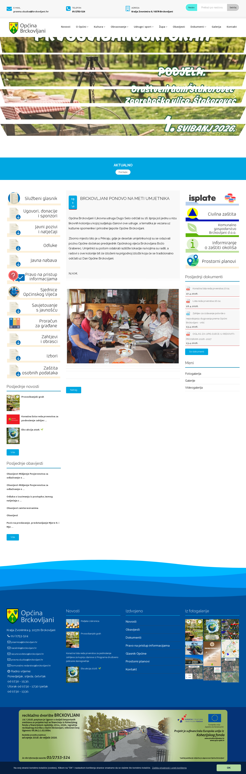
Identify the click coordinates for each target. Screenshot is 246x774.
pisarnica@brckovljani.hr (24, 642)
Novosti (65, 26)
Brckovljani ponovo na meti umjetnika (125, 198)
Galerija (216, 26)
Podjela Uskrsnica (90, 621)
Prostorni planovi (138, 661)
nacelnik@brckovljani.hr (24, 648)
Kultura (99, 26)
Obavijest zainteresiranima (22, 508)
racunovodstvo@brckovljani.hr (27, 653)
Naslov (191, 7)
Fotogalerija (193, 373)
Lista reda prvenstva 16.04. (203, 303)
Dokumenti (198, 26)
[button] (169, 768)
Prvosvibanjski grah (32, 397)
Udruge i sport (144, 26)
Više (13, 452)
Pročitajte (123, 172)
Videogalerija (194, 387)
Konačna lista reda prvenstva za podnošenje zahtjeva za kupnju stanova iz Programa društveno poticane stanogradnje (92, 657)
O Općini (82, 26)
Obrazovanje (119, 26)
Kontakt (232, 26)
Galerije (190, 380)
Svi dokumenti (196, 351)
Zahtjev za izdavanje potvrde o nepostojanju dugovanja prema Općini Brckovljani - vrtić (206, 319)
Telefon (76, 8)
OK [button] (229, 767)
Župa (163, 26)
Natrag (73, 390)
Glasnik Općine (136, 653)
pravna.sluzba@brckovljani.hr (31, 11)
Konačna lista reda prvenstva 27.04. (208, 290)
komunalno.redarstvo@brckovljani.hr (31, 665)
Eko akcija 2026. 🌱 (32, 429)
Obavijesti (179, 26)
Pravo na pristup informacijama (148, 645)
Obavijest (12, 515)
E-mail (17, 8)
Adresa (135, 8)
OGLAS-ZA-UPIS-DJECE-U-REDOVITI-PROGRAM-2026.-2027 (210, 337)
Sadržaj (233, 7)
